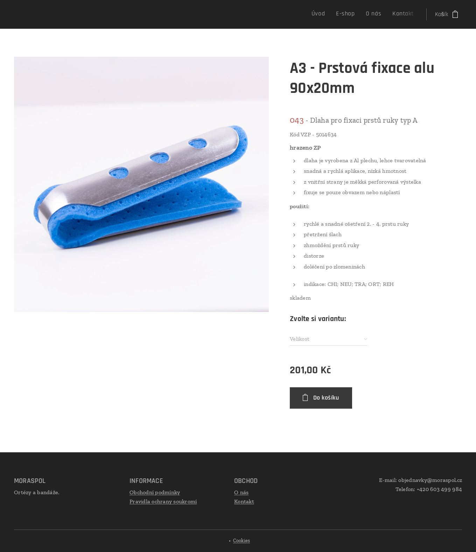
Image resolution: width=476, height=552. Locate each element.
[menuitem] (380, 14)
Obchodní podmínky (155, 492)
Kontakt (244, 501)
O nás (241, 492)
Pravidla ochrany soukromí (163, 501)
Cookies (241, 541)
